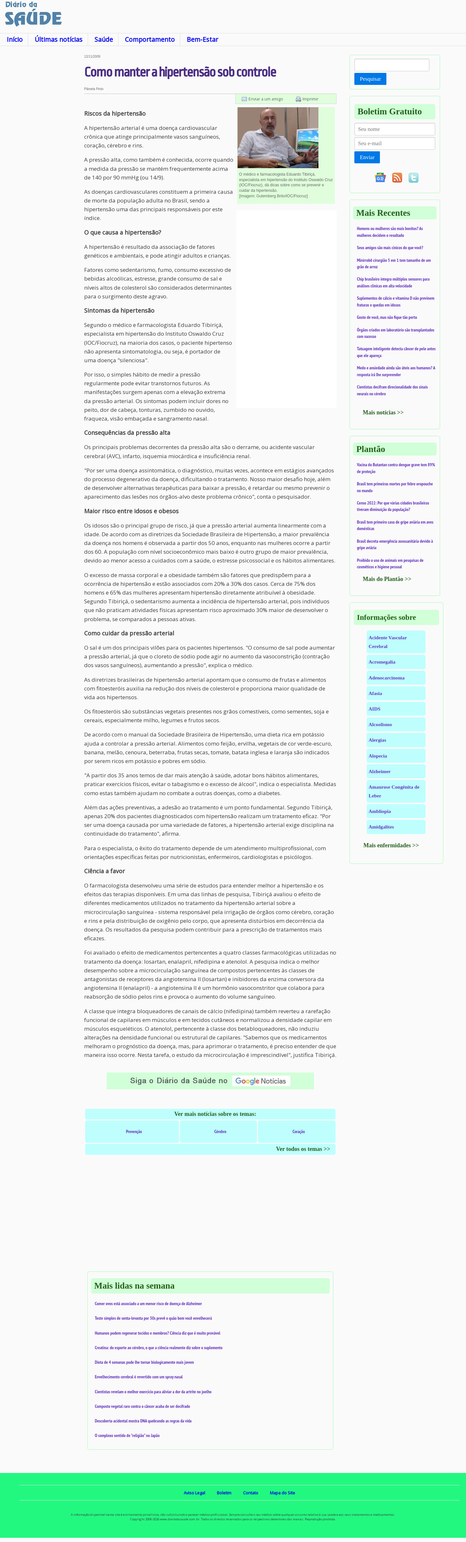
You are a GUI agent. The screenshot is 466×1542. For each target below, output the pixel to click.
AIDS (375, 709)
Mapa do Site (282, 1493)
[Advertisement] (42, 152)
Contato (250, 1493)
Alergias (377, 740)
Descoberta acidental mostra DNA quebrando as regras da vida (143, 1421)
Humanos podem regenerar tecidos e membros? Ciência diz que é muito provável (157, 1333)
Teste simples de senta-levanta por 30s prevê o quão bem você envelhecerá (153, 1318)
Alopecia (378, 756)
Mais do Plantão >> (387, 579)
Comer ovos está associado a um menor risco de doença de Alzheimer (148, 1303)
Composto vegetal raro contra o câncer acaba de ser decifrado (142, 1406)
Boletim (224, 1493)
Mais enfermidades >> (391, 845)
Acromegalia (382, 662)
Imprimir (310, 99)
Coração (299, 1131)
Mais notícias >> (383, 412)
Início (15, 39)
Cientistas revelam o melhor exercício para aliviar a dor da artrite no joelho (153, 1392)
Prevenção (134, 1131)
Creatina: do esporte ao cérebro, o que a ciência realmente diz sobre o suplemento (158, 1348)
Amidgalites (381, 826)
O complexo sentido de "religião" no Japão (127, 1435)
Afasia (375, 693)
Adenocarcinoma (387, 677)
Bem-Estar (202, 39)
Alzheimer (380, 771)
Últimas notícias (59, 39)
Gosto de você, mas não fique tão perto (387, 317)
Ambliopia (380, 811)
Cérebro (220, 1131)
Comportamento (150, 39)
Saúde (103, 39)
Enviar (367, 157)
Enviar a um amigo (266, 99)
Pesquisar (370, 79)
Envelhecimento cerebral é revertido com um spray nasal (139, 1377)
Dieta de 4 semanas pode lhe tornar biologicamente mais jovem (144, 1362)
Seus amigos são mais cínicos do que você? (390, 247)
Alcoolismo (380, 724)
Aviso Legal (194, 1493)
